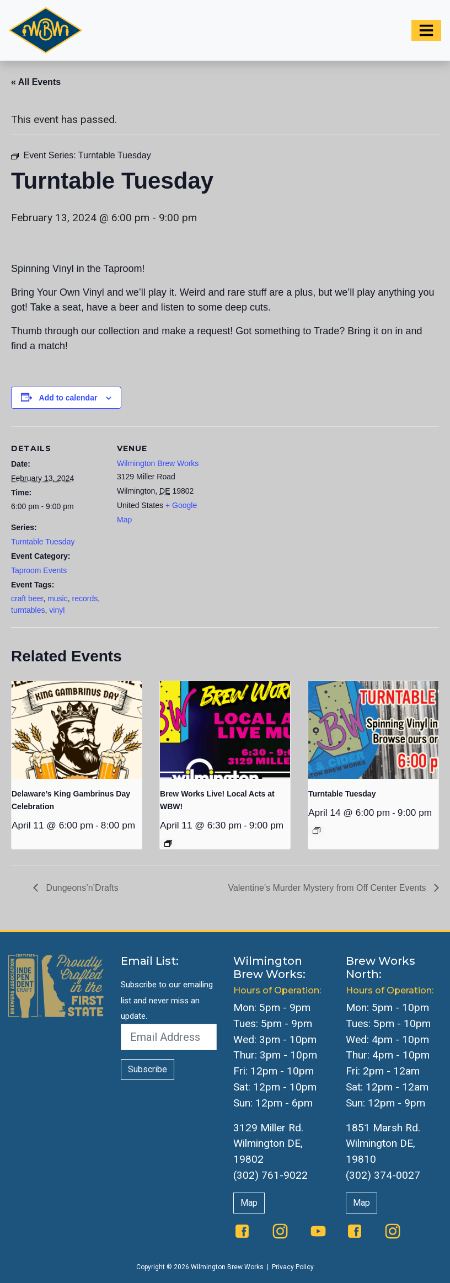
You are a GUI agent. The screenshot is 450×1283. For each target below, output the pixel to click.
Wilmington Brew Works (158, 463)
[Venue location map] (281, 503)
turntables (28, 610)
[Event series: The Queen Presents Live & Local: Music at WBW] (168, 843)
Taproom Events (39, 570)
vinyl (57, 610)
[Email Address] (169, 1037)
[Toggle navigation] (426, 30)
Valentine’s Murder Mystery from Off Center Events (327, 887)
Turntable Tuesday (42, 541)
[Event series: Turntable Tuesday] (316, 830)
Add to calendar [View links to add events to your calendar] (68, 397)
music (57, 598)
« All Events (36, 82)
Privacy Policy (293, 1267)
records (85, 598)
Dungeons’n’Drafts (81, 887)
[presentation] (77, 730)
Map (249, 1203)
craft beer (27, 598)
